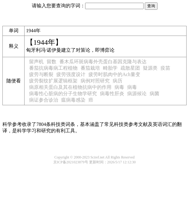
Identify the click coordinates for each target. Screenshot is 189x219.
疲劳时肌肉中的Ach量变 (114, 74)
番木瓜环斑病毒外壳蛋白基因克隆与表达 (103, 61)
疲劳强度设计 (70, 74)
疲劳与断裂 (41, 74)
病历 (117, 80)
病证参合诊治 (43, 100)
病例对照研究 (95, 80)
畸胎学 (110, 68)
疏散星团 (130, 68)
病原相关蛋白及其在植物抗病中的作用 (70, 87)
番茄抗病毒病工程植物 (53, 68)
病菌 (154, 93)
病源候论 (137, 93)
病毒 (119, 87)
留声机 (36, 61)
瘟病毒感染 (73, 100)
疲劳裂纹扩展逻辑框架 (53, 80)
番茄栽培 (90, 68)
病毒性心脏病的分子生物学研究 (63, 93)
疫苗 (165, 68)
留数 (51, 61)
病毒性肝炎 (112, 93)
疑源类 (150, 68)
